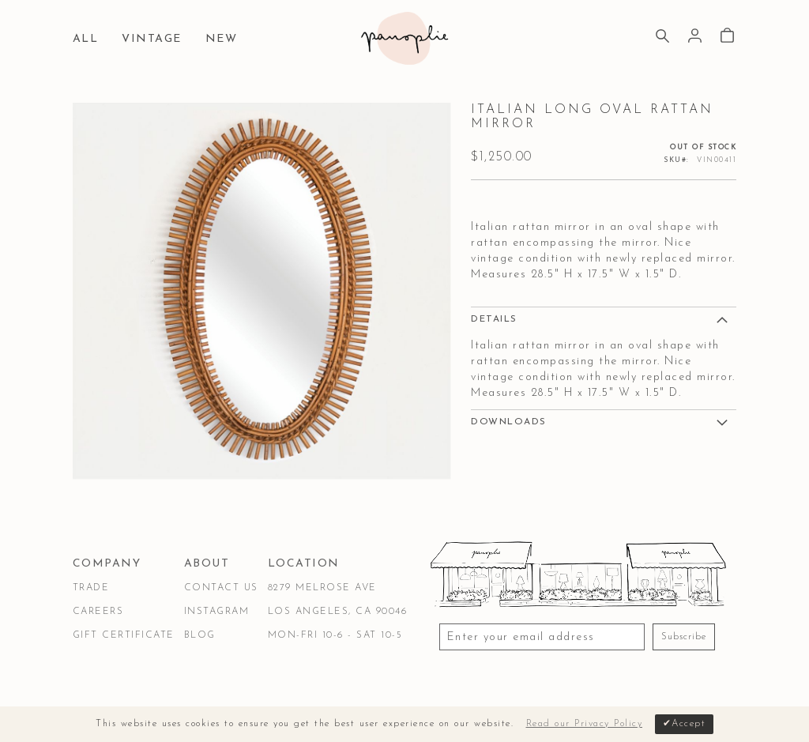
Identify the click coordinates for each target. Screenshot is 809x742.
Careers (98, 611)
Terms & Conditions (133, 689)
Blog (200, 635)
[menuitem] (90, 39)
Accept (689, 724)
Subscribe (683, 637)
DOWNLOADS (509, 422)
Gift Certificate (124, 635)
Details (494, 319)
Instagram (217, 611)
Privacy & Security (266, 689)
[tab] (603, 318)
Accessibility (378, 689)
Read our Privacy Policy (584, 724)
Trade (91, 588)
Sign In (695, 36)
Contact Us (221, 588)
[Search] (662, 38)
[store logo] (404, 38)
